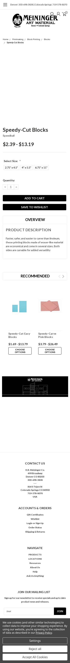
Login (29, 523)
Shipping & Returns (35, 531)
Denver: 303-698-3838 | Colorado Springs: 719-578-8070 (38, 4)
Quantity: (9, 180)
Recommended (35, 276)
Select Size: (12, 161)
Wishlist (35, 519)
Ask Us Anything (35, 575)
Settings (35, 641)
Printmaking (17, 39)
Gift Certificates (35, 514)
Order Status (35, 527)
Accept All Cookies (35, 657)
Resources (35, 563)
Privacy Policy (44, 632)
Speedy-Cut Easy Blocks (19, 335)
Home (5, 39)
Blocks (47, 39)
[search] (51, 14)
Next (63, 276)
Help (35, 571)
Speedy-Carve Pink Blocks (47, 335)
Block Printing (33, 39)
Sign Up (39, 523)
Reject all (35, 649)
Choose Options (20, 350)
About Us (35, 567)
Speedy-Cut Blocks (15, 42)
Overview (35, 219)
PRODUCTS (35, 554)
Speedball (9, 135)
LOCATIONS (35, 558)
